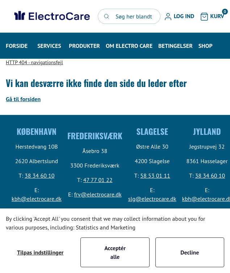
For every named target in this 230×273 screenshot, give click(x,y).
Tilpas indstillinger (40, 252)
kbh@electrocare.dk (37, 198)
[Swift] (51, 16)
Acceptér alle (115, 252)
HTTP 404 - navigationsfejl (34, 62)
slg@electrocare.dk (152, 198)
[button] (179, 16)
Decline (189, 252)
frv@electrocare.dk (97, 194)
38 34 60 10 (40, 175)
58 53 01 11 (155, 175)
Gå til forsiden (23, 99)
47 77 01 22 (98, 179)
